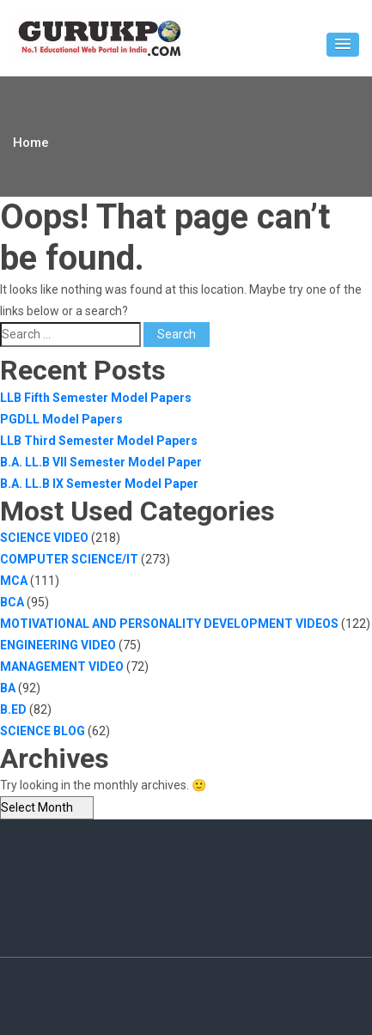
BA (7, 688)
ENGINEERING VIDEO (58, 645)
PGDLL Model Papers (61, 419)
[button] (342, 45)
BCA (12, 602)
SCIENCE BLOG (42, 731)
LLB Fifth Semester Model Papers (96, 398)
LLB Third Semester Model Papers (99, 440)
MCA (13, 581)
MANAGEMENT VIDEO (62, 666)
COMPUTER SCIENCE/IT (69, 559)
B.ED (13, 709)
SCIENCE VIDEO (44, 538)
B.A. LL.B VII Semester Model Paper (101, 462)
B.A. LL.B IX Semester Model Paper (99, 483)
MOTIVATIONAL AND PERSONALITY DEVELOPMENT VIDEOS (169, 623)
